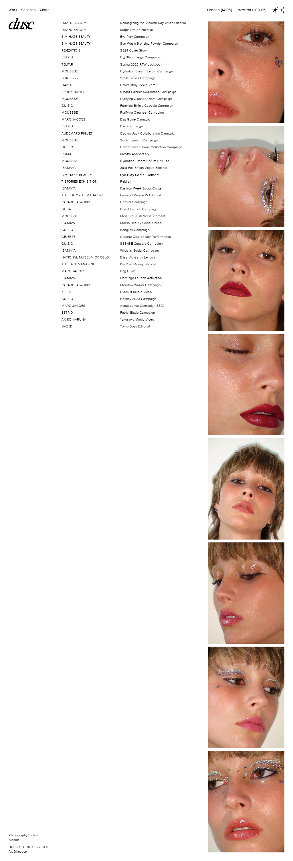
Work (13, 10)
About (44, 10)
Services (28, 10)
